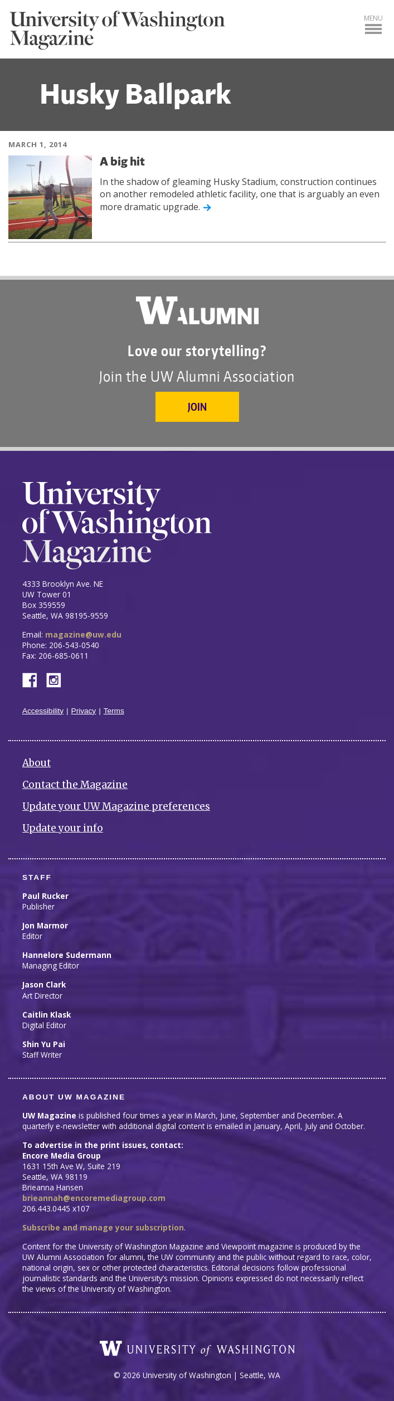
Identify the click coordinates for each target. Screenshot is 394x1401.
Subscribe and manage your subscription (103, 1227)
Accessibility (43, 711)
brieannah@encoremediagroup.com (94, 1198)
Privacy (83, 711)
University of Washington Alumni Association (197, 310)
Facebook (34, 679)
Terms (114, 711)
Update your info (62, 828)
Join (197, 406)
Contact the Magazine (75, 785)
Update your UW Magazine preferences (116, 806)
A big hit (122, 162)
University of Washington (197, 1348)
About (36, 763)
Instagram (57, 679)
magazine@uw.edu (83, 634)
